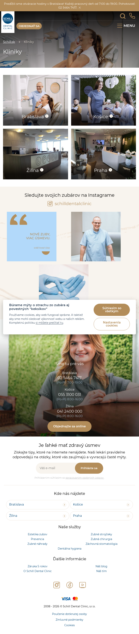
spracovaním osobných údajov (85, 477)
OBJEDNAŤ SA (29, 26)
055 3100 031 (69, 394)
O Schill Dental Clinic (37, 571)
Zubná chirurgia (101, 539)
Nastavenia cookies (112, 324)
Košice (78, 504)
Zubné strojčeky (101, 534)
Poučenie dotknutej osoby (69, 614)
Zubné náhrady (37, 544)
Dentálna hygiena (69, 548)
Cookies (69, 625)
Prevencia (37, 539)
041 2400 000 (69, 411)
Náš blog (101, 566)
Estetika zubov (37, 534)
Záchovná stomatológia (101, 544)
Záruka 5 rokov (37, 566)
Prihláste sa (89, 468)
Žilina (13, 516)
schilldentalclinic (69, 203)
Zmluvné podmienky (69, 619)
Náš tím (101, 571)
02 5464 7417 (70, 378)
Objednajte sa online (69, 426)
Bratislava (16, 504)
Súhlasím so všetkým (111, 309)
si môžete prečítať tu (49, 322)
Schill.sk (9, 42)
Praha (77, 516)
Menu (129, 25)
